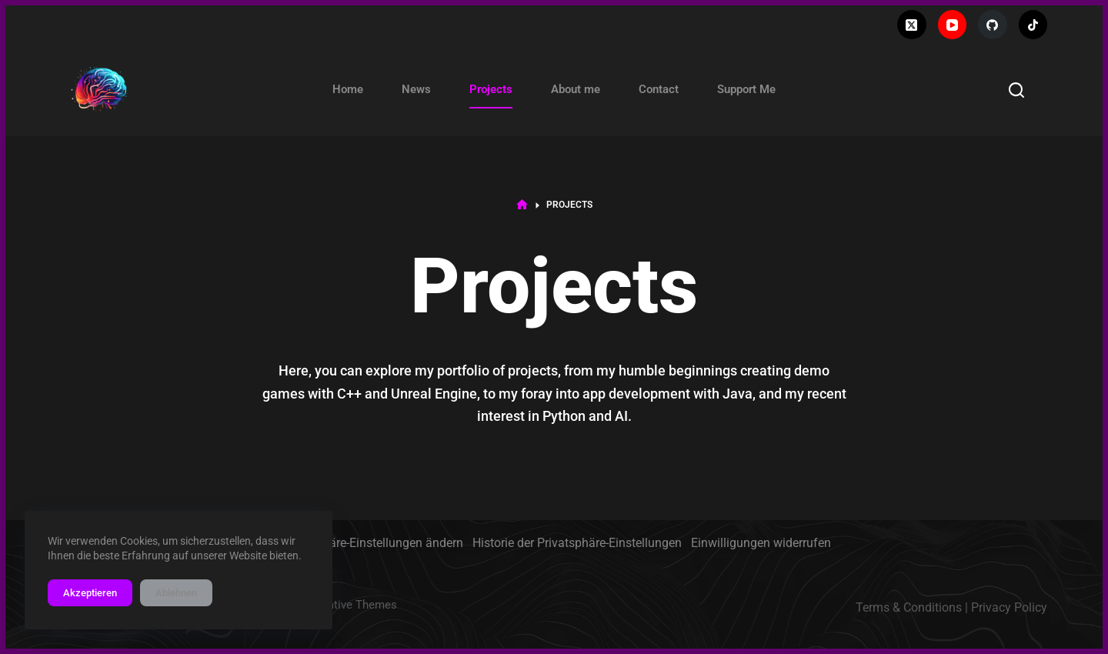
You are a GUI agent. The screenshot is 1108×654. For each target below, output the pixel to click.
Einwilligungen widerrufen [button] (761, 543)
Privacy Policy (1009, 607)
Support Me (746, 89)
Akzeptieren (90, 593)
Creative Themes (353, 605)
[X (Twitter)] (911, 24)
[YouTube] (952, 24)
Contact (659, 89)
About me (575, 89)
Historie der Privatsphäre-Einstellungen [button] (577, 543)
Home (347, 89)
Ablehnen (176, 593)
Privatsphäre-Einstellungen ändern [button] (370, 543)
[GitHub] (992, 24)
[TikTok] (1033, 24)
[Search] (1016, 90)
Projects (490, 89)
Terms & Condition (906, 607)
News (416, 89)
